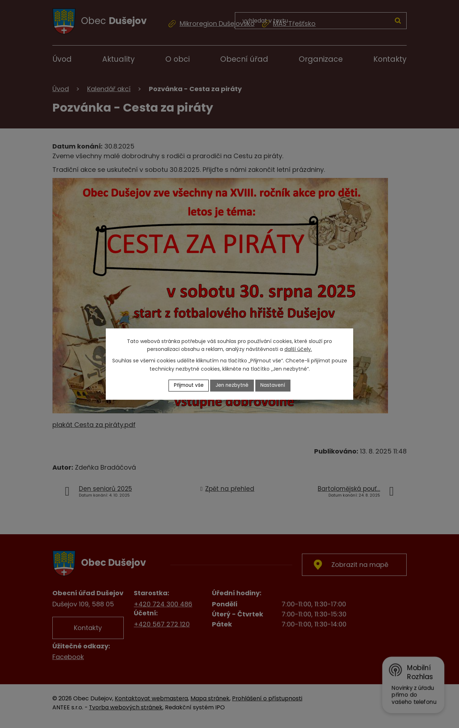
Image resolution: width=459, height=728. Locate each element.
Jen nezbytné (233, 385)
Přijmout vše (187, 385)
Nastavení (274, 385)
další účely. (298, 349)
